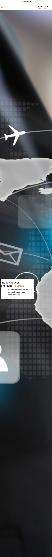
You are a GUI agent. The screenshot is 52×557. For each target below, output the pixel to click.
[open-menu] (2, 7)
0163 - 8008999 (42, 8)
